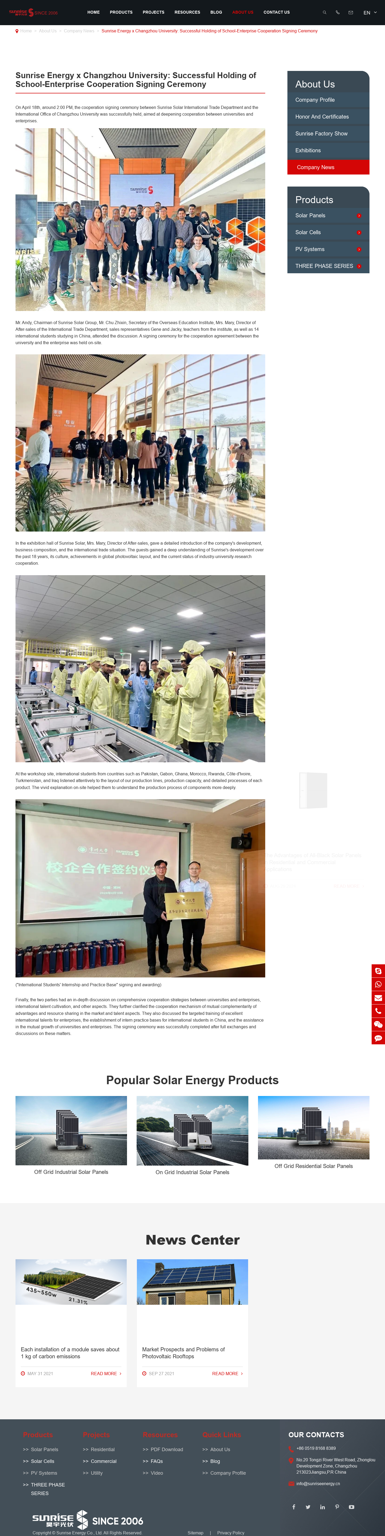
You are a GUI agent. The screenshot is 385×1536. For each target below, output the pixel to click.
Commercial (104, 1461)
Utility (97, 1473)
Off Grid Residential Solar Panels (314, 1166)
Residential (103, 1449)
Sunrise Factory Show (321, 133)
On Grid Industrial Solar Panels (192, 1172)
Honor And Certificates (322, 116)
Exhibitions (308, 150)
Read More (106, 849)
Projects (153, 12)
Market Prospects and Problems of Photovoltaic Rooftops (183, 828)
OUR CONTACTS (316, 1435)
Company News (79, 30)
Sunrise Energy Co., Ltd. (79, 1532)
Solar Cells (308, 232)
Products (121, 12)
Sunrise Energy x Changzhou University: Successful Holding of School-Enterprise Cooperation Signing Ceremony (210, 30)
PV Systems (310, 249)
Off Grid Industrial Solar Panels (71, 1172)
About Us (242, 12)
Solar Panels (310, 215)
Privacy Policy (230, 1532)
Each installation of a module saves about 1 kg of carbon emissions (70, 828)
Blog (216, 12)
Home (93, 12)
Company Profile (315, 100)
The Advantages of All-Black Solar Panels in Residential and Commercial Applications (312, 832)
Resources (187, 12)
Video (157, 1473)
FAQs (157, 1461)
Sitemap (195, 1532)
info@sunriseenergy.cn (318, 1483)
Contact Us (277, 12)
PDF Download (167, 1449)
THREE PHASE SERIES (324, 266)
